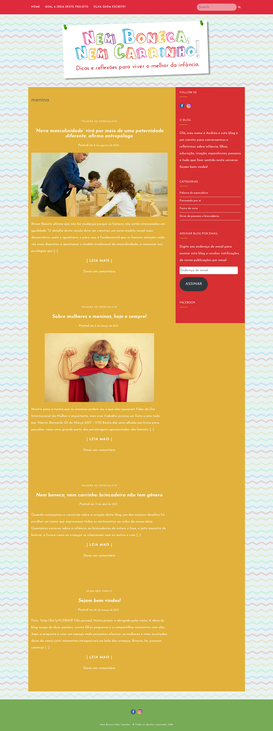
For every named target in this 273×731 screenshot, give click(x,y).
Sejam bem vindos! (99, 600)
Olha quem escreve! (109, 7)
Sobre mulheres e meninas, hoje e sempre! (99, 316)
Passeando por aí (190, 200)
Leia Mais (99, 260)
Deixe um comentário (99, 271)
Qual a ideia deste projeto (66, 7)
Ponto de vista (189, 208)
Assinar (194, 284)
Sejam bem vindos (99, 591)
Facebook (187, 302)
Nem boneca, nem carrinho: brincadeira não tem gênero (99, 495)
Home (35, 7)
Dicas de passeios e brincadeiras (199, 216)
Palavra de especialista (99, 121)
